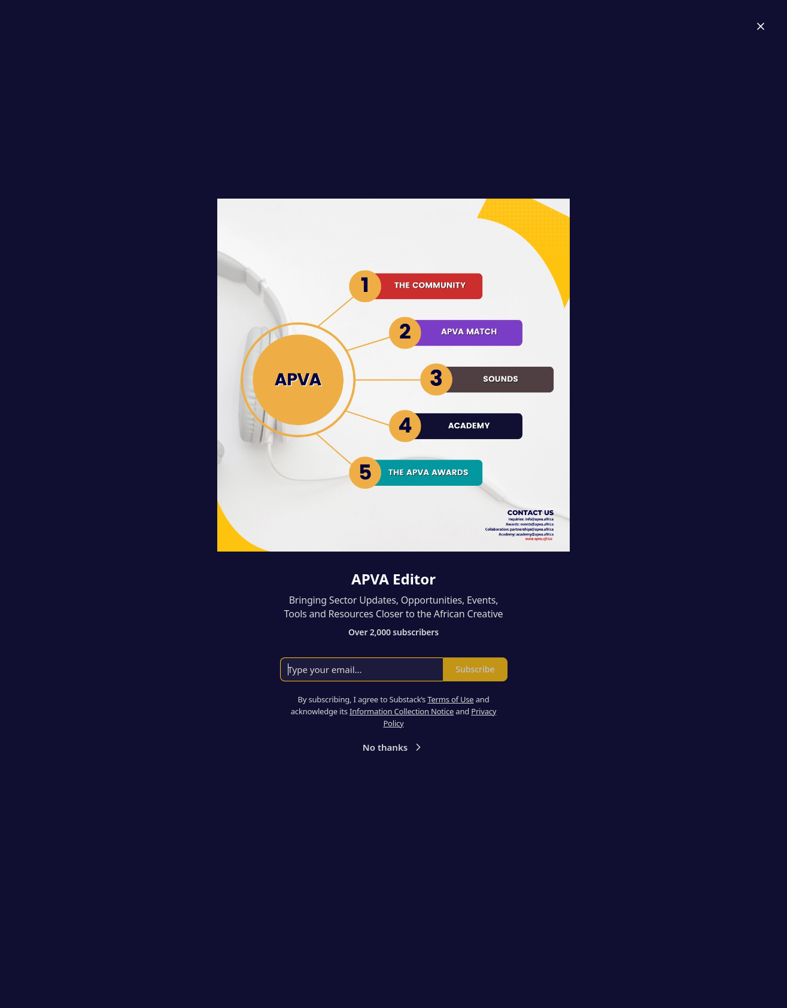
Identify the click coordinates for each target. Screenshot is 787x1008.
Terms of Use (450, 699)
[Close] (761, 26)
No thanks (393, 747)
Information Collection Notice (402, 711)
